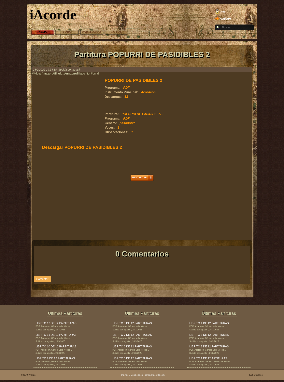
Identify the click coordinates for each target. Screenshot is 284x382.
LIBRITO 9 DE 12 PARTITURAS (55, 358)
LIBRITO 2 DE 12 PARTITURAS (209, 346)
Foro (67, 31)
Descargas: (113, 96)
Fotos (116, 31)
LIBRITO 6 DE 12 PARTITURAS (132, 346)
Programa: (113, 87)
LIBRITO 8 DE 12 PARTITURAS (132, 323)
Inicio (42, 31)
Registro (225, 18)
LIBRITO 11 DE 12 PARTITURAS (56, 334)
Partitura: (112, 114)
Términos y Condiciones (131, 375)
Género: (111, 123)
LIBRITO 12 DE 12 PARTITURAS (56, 323)
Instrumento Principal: (121, 92)
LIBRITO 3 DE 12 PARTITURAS (209, 334)
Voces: (110, 127)
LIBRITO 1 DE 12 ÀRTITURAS (208, 358)
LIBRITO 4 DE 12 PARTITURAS (209, 323)
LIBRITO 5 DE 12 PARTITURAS (132, 358)
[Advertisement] (151, 105)
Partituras (91, 31)
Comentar (42, 279)
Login (223, 11)
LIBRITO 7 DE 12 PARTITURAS (132, 334)
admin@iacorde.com (154, 375)
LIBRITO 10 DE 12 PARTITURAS (56, 346)
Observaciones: (116, 132)
